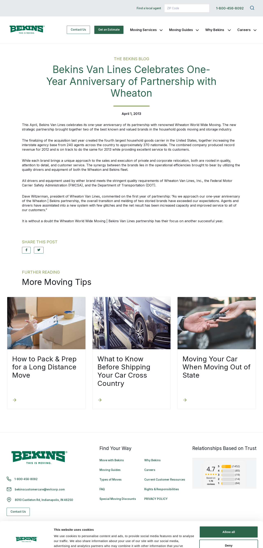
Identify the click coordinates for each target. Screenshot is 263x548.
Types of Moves (110, 479)
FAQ (102, 489)
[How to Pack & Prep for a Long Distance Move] (14, 400)
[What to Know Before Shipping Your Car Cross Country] (99, 400)
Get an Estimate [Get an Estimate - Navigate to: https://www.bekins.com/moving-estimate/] (109, 29)
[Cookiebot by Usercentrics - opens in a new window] (27, 540)
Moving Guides (181, 30)
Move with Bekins (111, 460)
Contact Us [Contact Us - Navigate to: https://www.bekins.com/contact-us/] (78, 29)
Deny (229, 523)
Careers (244, 30)
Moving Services (143, 30)
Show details (63, 540)
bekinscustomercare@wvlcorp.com (40, 489)
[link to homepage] (27, 29)
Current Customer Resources (164, 479)
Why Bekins (215, 30)
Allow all (229, 509)
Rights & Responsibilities (161, 489)
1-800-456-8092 (230, 8)
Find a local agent (149, 8)
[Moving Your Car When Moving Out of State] (184, 400)
